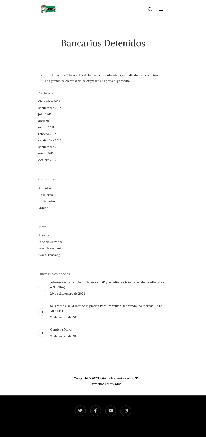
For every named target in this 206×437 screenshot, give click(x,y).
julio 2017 (44, 114)
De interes (45, 195)
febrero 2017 (47, 134)
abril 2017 (45, 121)
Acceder (44, 235)
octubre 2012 (47, 160)
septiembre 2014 (49, 147)
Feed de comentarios (53, 248)
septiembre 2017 (49, 108)
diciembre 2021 (49, 101)
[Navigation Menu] (161, 9)
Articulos (44, 188)
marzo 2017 (46, 127)
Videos (43, 208)
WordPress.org (49, 255)
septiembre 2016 (49, 140)
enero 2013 (46, 153)
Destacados (46, 201)
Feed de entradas (50, 242)
